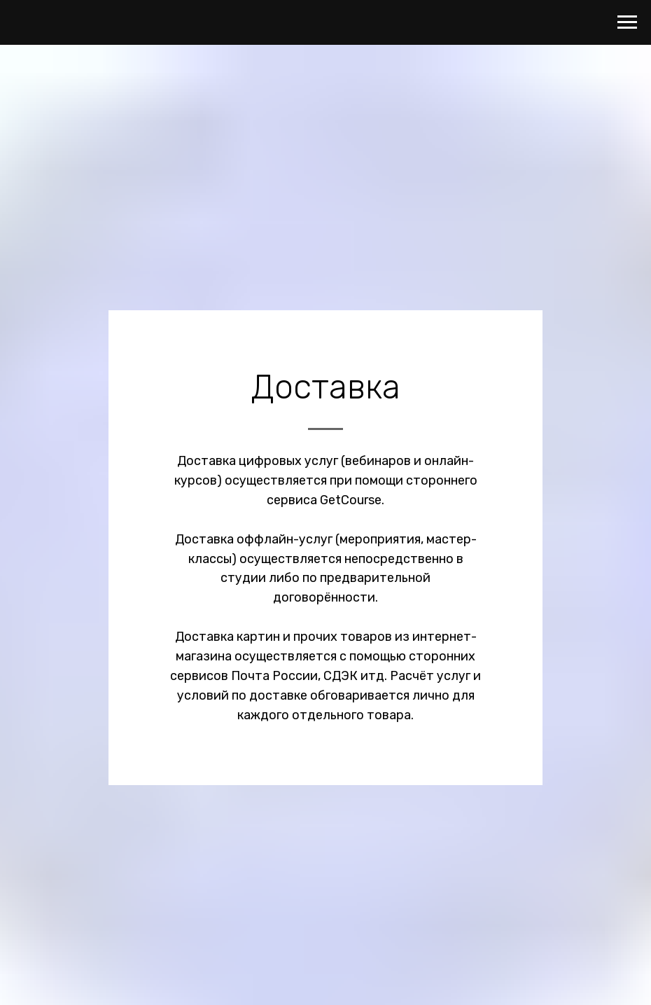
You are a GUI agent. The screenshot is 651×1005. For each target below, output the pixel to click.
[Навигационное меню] (627, 22)
